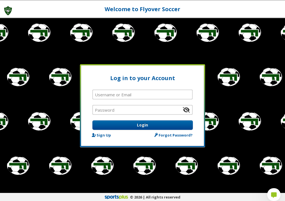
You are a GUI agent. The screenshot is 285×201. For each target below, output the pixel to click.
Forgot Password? (174, 135)
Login (142, 125)
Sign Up (101, 135)
